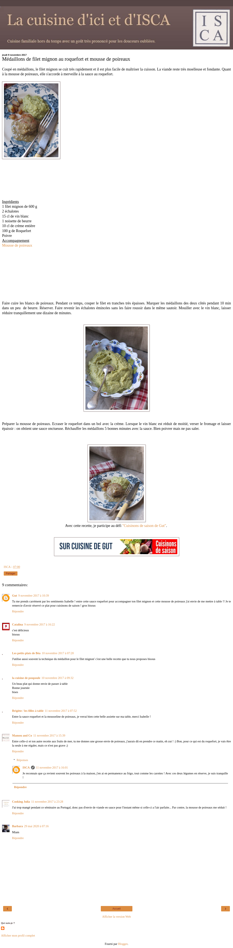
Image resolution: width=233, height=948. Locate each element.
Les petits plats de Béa (26, 653)
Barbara (17, 826)
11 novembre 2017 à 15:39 (49, 735)
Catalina (17, 624)
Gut (14, 595)
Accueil (116, 908)
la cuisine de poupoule (26, 678)
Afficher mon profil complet (18, 935)
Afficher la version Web (116, 916)
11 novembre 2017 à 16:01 (52, 767)
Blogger (123, 944)
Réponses (22, 760)
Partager (10, 573)
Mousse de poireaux (17, 245)
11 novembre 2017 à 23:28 (47, 801)
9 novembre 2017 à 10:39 (33, 595)
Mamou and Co (22, 735)
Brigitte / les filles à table (27, 710)
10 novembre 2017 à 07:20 (58, 653)
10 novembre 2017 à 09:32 (58, 678)
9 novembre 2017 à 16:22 (39, 624)
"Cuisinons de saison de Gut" (144, 526)
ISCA (26, 767)
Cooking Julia (21, 801)
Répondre (18, 611)
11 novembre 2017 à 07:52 (61, 710)
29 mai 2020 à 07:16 (36, 826)
